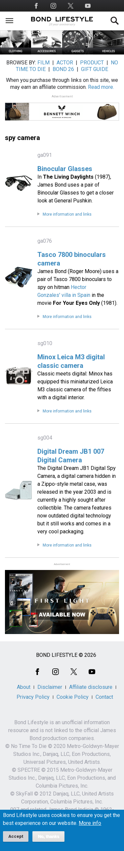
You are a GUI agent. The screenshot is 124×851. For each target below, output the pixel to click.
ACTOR (65, 62)
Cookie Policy (73, 697)
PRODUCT (92, 62)
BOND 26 (63, 69)
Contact (104, 697)
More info (90, 828)
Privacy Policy (33, 697)
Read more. (101, 87)
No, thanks (48, 840)
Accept (15, 840)
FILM (43, 62)
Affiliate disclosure (90, 687)
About (23, 687)
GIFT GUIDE (94, 69)
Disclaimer (49, 687)
